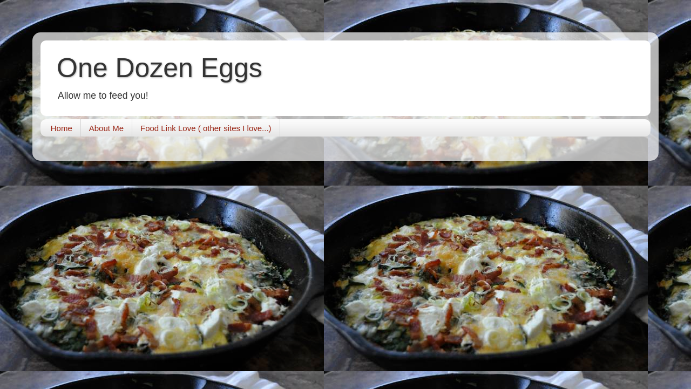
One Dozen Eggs (159, 68)
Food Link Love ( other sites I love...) (206, 128)
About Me (106, 128)
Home (61, 128)
